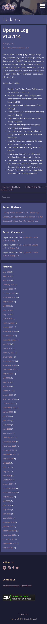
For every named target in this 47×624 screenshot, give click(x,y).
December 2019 (9, 531)
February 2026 (8, 284)
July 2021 (6, 463)
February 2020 (8, 522)
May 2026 (7, 276)
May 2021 (7, 471)
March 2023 (7, 391)
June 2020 (7, 505)
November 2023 (9, 365)
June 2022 (7, 420)
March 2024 (7, 348)
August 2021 (8, 458)
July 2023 (6, 378)
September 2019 (9, 543)
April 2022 (7, 429)
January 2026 (8, 289)
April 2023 (7, 386)
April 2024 (7, 344)
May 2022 (7, 424)
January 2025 (8, 327)
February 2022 (8, 437)
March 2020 (7, 518)
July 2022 (6, 416)
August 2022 (8, 412)
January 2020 (8, 526)
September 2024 (9, 340)
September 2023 (9, 369)
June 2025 (7, 310)
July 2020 (6, 501)
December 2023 (9, 361)
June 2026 (7, 272)
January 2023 (8, 395)
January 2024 (8, 357)
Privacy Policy (23, 614)
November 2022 (9, 399)
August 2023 (8, 374)
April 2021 (7, 475)
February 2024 (8, 352)
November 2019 (9, 535)
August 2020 (8, 497)
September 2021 (9, 454)
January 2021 (8, 484)
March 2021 (7, 480)
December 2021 (9, 441)
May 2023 (7, 382)
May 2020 (7, 509)
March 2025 (7, 318)
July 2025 (6, 306)
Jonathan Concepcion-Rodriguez (17, 48)
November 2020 (9, 492)
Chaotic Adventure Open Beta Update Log (20, 221)
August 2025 (8, 301)
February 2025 (8, 323)
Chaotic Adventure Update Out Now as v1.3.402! (23, 217)
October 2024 (8, 335)
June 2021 (7, 467)
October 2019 (8, 539)
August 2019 (8, 547)
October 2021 (8, 450)
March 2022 (7, 433)
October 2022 (8, 403)
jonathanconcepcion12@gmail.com (17, 585)
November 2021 (9, 446)
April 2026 (7, 280)
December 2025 (9, 293)
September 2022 (9, 408)
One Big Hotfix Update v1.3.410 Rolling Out (21, 212)
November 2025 (9, 297)
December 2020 (9, 488)
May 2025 (7, 314)
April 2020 (7, 514)
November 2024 (9, 331)
